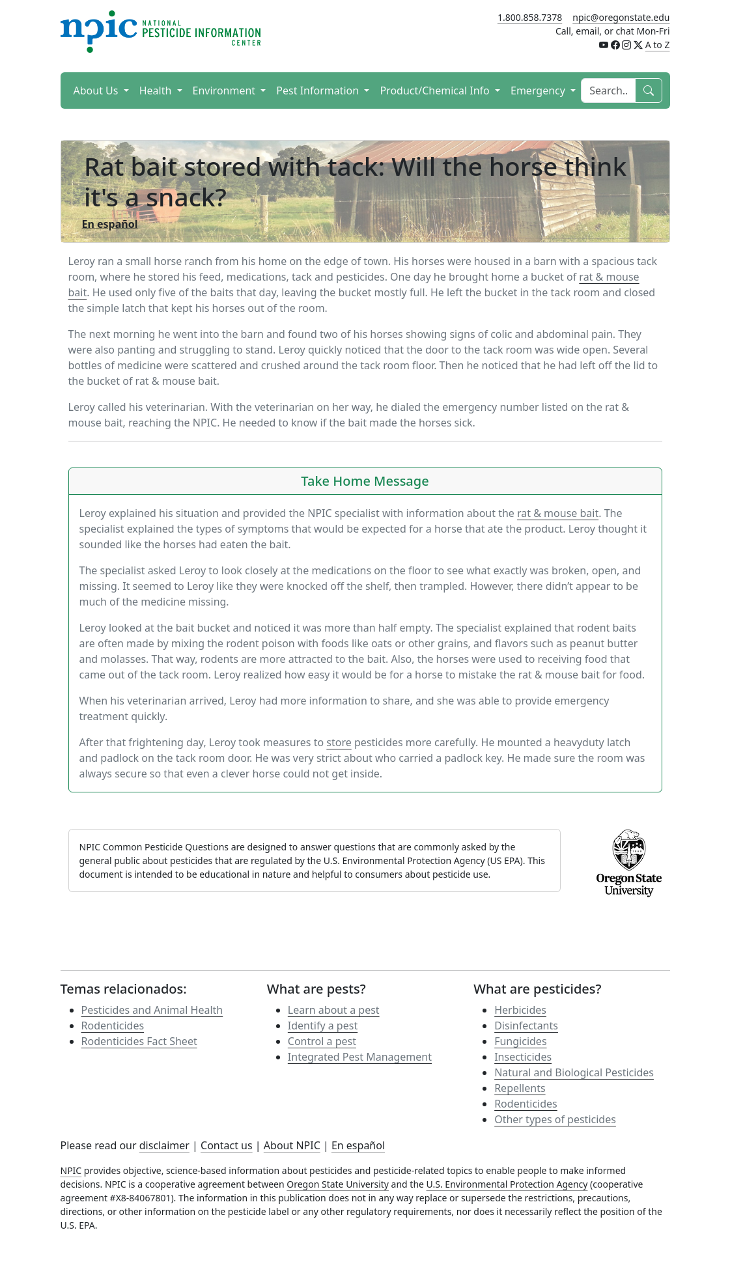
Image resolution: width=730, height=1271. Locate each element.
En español (358, 1145)
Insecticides (523, 1057)
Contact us (227, 1145)
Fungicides (520, 1041)
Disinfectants (526, 1025)
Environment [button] (226, 90)
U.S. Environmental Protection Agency (507, 1184)
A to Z (657, 44)
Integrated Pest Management (360, 1057)
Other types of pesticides (555, 1119)
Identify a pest (323, 1025)
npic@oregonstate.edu (620, 17)
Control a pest (322, 1041)
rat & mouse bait (557, 513)
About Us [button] (97, 90)
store (338, 742)
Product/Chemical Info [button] (436, 90)
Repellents (519, 1088)
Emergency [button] (539, 90)
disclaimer (164, 1145)
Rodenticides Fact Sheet (139, 1041)
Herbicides (520, 1010)
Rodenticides (113, 1025)
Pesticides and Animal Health (152, 1010)
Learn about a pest (334, 1010)
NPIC (71, 1170)
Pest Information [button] (318, 90)
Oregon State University (338, 1184)
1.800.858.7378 (530, 17)
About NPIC (292, 1145)
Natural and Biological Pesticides (574, 1072)
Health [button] (157, 90)
